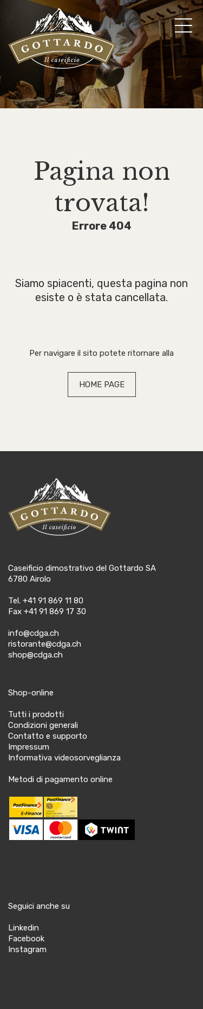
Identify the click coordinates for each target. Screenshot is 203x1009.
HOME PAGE (102, 384)
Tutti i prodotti (36, 714)
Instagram (27, 949)
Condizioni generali (43, 725)
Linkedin (23, 928)
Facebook (26, 938)
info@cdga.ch (33, 633)
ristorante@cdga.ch (44, 644)
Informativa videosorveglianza (64, 758)
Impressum (28, 747)
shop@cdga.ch (35, 655)
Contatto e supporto (47, 736)
